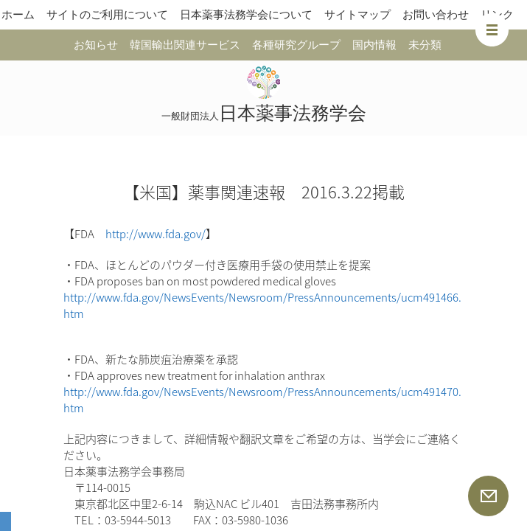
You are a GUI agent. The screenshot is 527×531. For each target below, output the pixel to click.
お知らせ (96, 44)
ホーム (18, 14)
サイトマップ (357, 14)
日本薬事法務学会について (246, 14)
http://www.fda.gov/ (155, 234)
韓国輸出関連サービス (185, 44)
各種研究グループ (296, 44)
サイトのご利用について (107, 14)
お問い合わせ (435, 14)
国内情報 (374, 44)
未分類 (425, 44)
